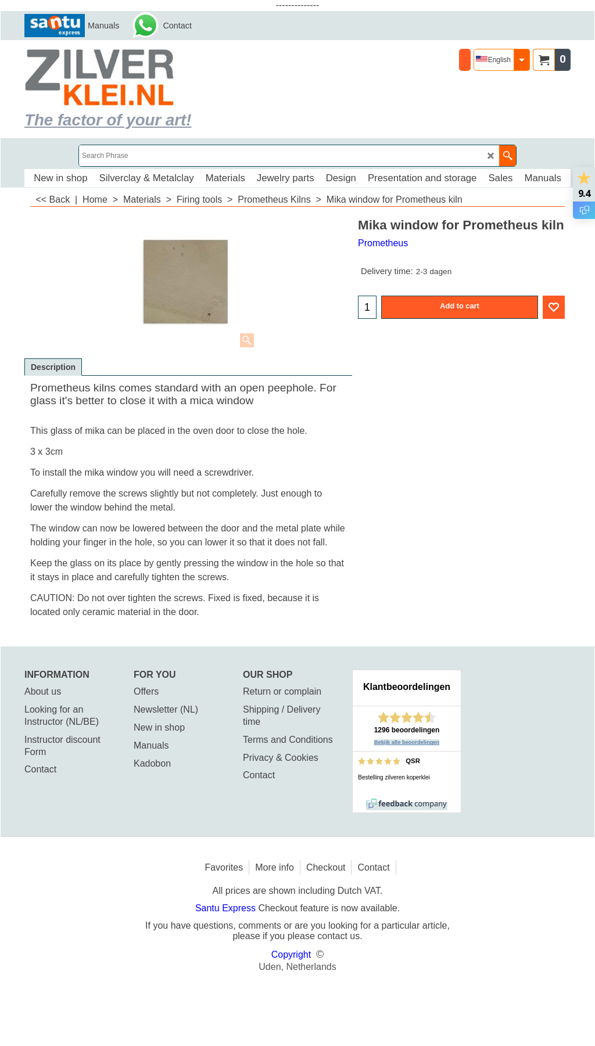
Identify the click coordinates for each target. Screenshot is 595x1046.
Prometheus (383, 243)
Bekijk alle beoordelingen (407, 742)
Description (53, 367)
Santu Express (227, 908)
